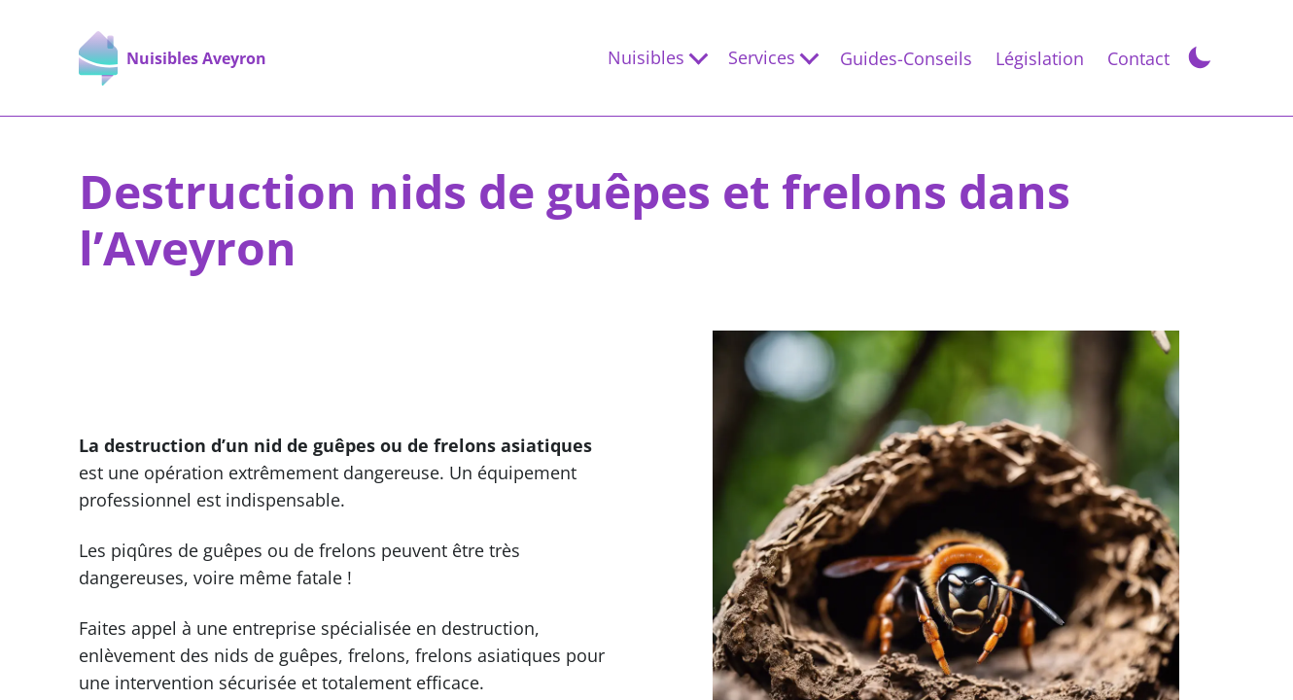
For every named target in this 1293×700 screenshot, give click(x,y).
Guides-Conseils (906, 58)
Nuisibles (646, 57)
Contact (1138, 58)
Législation (1040, 58)
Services (761, 57)
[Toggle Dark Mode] (1199, 55)
